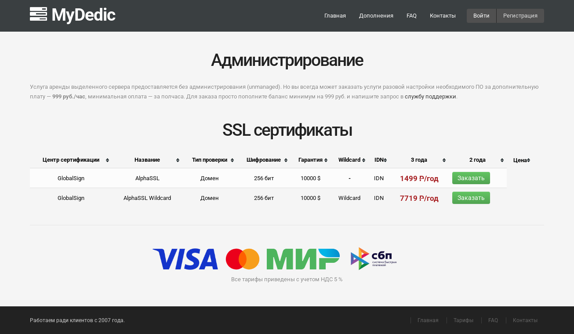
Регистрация (520, 15)
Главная (335, 15)
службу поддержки (430, 96)
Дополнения (376, 15)
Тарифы (463, 320)
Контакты (443, 15)
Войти (481, 15)
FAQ (412, 15)
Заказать (471, 178)
